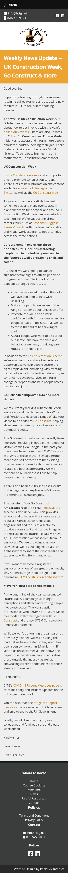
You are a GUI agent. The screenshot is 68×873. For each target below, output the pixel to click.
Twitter (9, 193)
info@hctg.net (15, 13)
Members (34, 790)
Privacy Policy (34, 820)
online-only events (16, 132)
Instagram (42, 188)
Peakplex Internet (52, 869)
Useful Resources (34, 798)
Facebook (27, 188)
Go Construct (42, 421)
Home (34, 781)
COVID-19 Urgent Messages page (36, 685)
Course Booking (34, 785)
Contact (34, 803)
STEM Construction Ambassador (39, 577)
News (34, 794)
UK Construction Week (23, 175)
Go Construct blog (45, 193)
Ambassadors (51, 508)
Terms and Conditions (34, 816)
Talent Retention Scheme (45, 356)
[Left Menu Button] (9, 4)
